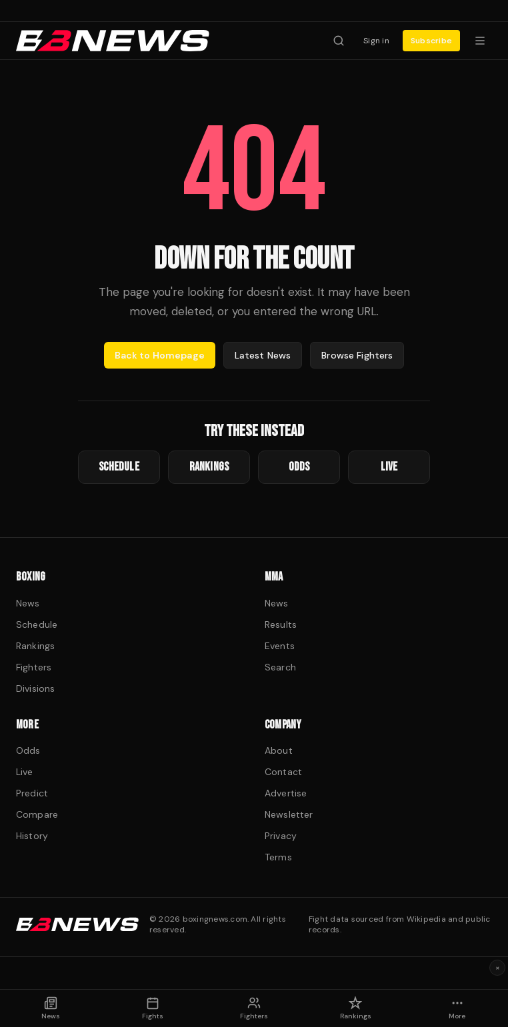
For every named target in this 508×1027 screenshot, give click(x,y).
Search (280, 667)
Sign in (376, 40)
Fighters (33, 667)
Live (24, 772)
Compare (37, 814)
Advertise (286, 793)
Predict (32, 793)
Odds (28, 750)
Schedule (36, 624)
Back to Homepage (160, 355)
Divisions (35, 688)
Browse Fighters (357, 355)
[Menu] (480, 41)
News (28, 603)
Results (281, 624)
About (279, 750)
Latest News (263, 355)
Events (280, 646)
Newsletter (289, 814)
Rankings (35, 646)
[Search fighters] (338, 40)
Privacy (281, 836)
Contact (283, 772)
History (32, 836)
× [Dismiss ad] (497, 967)
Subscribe (431, 40)
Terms (278, 857)
